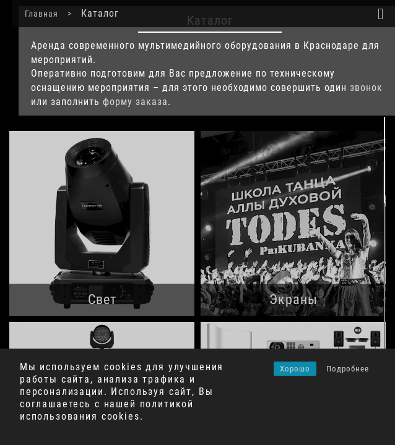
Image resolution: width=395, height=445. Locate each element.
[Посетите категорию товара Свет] (101, 223)
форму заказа (122, 102)
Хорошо (295, 368)
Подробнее (347, 368)
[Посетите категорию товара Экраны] (293, 223)
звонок (353, 87)
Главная (29, 14)
